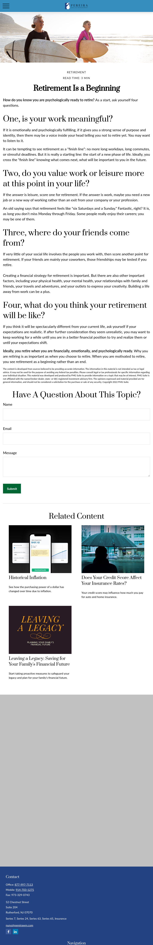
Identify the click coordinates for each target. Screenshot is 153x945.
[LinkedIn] (15, 931)
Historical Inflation (27, 578)
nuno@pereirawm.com (19, 925)
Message (10, 453)
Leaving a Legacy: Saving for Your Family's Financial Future (39, 661)
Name (7, 404)
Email (7, 428)
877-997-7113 (24, 884)
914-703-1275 (25, 889)
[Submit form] (12, 488)
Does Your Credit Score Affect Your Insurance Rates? (111, 580)
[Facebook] (8, 931)
